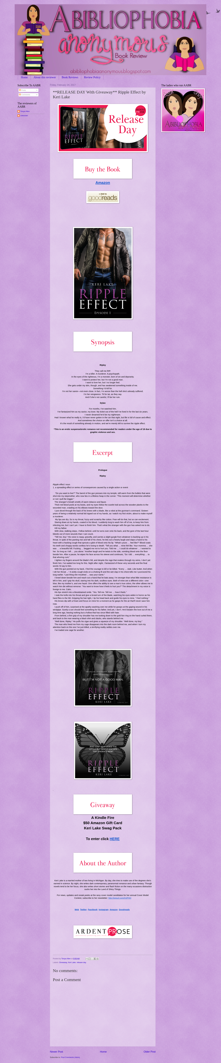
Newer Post (56, 1051)
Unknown (24, 115)
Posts (22, 90)
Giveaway (63, 962)
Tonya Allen (25, 111)
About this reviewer (45, 77)
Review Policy (92, 77)
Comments (24, 95)
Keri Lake (72, 962)
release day (81, 962)
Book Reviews (70, 77)
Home (24, 77)
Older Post (150, 1051)
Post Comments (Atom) (70, 1057)
